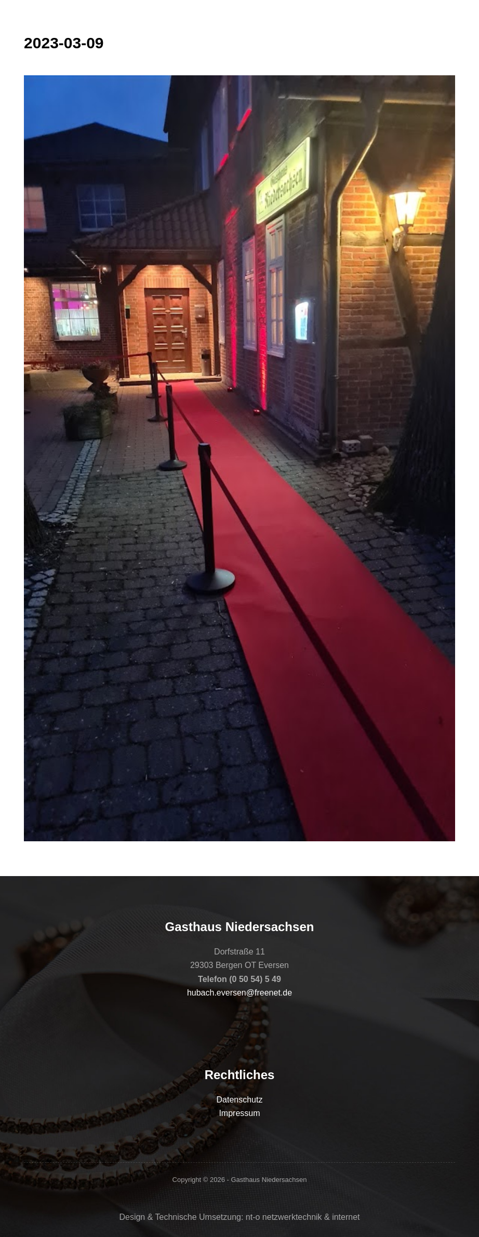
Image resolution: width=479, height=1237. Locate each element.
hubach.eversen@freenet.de (239, 992)
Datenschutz (240, 1099)
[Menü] (450, 18)
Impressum (239, 1113)
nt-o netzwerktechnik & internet (303, 1217)
